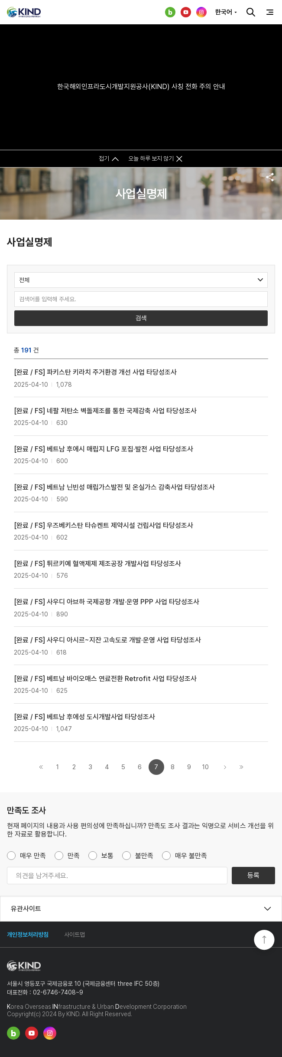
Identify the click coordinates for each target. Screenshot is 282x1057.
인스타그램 (201, 12)
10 (205, 767)
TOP (264, 941)
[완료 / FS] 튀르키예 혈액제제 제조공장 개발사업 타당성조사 (97, 564)
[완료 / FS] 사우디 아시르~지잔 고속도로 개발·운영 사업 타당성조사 (107, 640)
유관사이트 (26, 909)
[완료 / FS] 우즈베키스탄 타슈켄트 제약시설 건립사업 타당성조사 (103, 525)
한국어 (223, 12)
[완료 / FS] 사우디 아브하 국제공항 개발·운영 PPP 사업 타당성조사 (106, 602)
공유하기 (270, 177)
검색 (251, 12)
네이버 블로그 (170, 12)
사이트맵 (74, 934)
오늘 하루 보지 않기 (151, 158)
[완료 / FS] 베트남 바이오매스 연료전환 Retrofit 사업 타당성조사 (105, 679)
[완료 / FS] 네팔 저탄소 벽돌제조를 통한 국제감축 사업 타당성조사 (105, 411)
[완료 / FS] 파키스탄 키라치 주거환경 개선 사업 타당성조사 (95, 372)
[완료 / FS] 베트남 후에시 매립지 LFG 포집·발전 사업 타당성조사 (103, 449)
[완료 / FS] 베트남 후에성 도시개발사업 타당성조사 (84, 717)
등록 (253, 875)
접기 (104, 158)
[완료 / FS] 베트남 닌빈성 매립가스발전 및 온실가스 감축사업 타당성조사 (114, 487)
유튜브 (186, 12)
